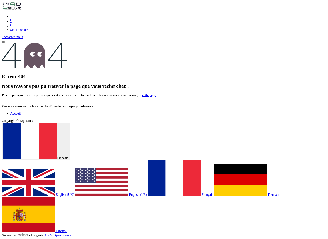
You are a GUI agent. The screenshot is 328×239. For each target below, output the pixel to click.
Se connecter (19, 30)
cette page (149, 95)
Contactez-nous (12, 37)
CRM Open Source (58, 235)
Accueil (15, 113)
